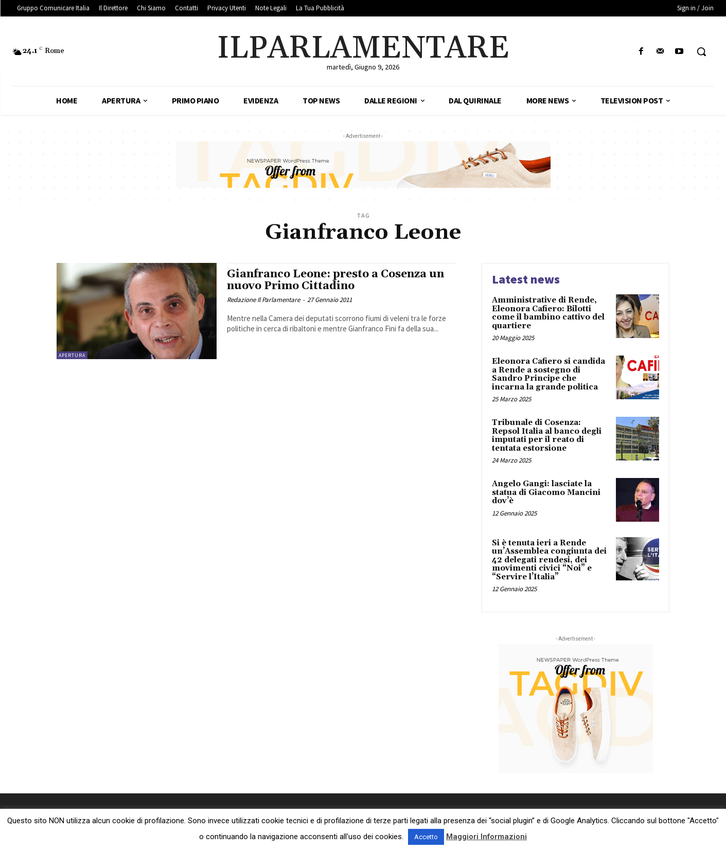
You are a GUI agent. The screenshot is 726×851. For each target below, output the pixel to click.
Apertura (72, 355)
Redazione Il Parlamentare (263, 299)
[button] (701, 51)
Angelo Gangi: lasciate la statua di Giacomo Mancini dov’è (546, 492)
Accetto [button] (426, 837)
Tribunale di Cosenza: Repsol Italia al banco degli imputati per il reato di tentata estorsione (546, 435)
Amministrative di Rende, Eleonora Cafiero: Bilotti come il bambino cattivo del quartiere (548, 313)
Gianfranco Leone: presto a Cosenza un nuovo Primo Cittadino (335, 280)
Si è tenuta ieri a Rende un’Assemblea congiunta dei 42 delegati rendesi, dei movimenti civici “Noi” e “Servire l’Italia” (549, 560)
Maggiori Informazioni (486, 836)
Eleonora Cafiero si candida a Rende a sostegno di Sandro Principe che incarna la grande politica (548, 374)
